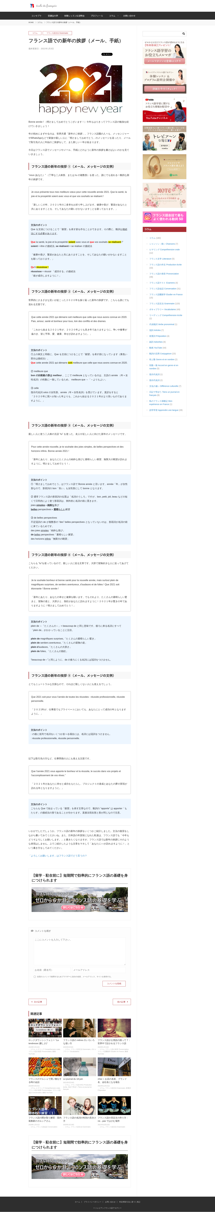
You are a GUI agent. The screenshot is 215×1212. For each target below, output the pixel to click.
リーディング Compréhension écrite (165, 315)
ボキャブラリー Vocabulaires (162, 309)
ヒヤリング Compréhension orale (48, 1049)
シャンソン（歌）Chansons (162, 244)
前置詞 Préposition (157, 336)
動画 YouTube (48, 1093)
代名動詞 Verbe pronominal (161, 324)
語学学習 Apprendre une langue (163, 410)
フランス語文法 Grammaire (57, 33)
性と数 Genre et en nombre (161, 359)
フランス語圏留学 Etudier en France (111, 1051)
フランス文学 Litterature (160, 259)
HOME (31, 22)
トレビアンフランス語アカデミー (107, 5)
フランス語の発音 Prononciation (40, 1051)
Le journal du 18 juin (73, 1079)
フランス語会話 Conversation (46, 1127)
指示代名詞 (154, 374)
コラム (40, 22)
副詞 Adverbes (156, 342)
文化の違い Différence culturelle (163, 386)
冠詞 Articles (155, 330)
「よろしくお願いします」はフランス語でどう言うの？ (58, 855)
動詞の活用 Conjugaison (160, 353)
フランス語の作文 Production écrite (165, 264)
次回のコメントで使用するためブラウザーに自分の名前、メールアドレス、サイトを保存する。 (74, 977)
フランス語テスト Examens (162, 283)
